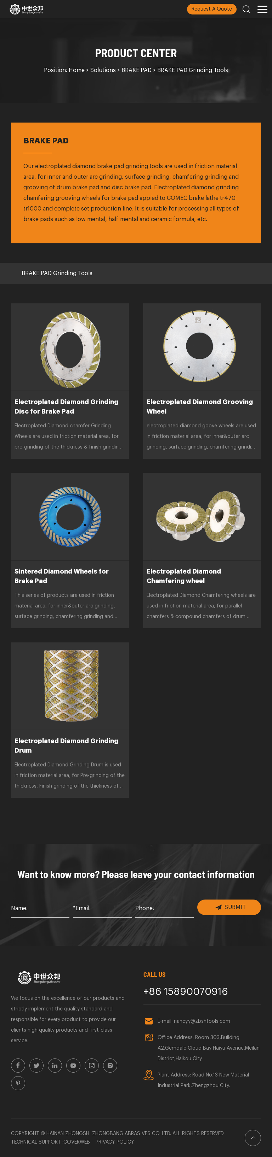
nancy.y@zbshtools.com (202, 1021)
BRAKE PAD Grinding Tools (192, 70)
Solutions (103, 70)
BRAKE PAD (136, 70)
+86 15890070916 (185, 992)
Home (77, 70)
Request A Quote (212, 9)
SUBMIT (230, 907)
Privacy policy (115, 1142)
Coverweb (76, 1142)
